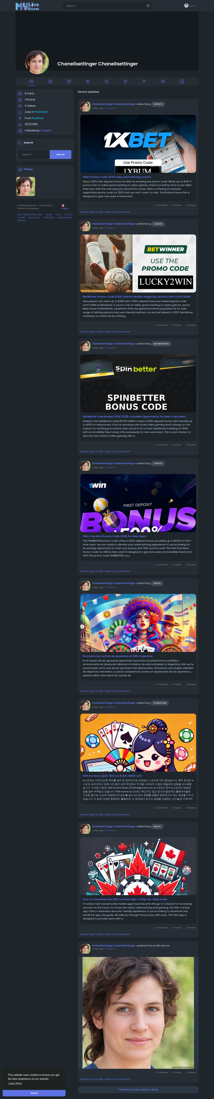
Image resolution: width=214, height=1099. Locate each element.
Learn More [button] (15, 1083)
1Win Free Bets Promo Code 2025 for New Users (114, 539)
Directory (21, 222)
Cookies (21, 219)
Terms (58, 216)
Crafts (158, 465)
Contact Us (48, 219)
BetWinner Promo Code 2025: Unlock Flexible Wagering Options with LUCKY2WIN (136, 299)
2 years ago (97, 110)
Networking (161, 346)
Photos (28, 171)
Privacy (68, 216)
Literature (160, 705)
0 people (45, 132)
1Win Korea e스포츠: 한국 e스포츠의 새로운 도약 (112, 778)
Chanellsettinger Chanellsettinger (97, 64)
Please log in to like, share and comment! (105, 214)
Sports (158, 106)
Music (157, 585)
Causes (158, 226)
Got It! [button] (34, 1093)
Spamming (34, 219)
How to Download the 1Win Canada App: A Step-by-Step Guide (125, 902)
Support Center (64, 219)
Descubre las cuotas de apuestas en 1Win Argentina (118, 658)
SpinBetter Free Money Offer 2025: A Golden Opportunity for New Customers (134, 419)
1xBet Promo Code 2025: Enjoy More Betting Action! (117, 179)
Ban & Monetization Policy (30, 216)
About (49, 216)
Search (60, 156)
